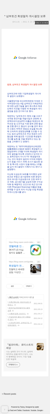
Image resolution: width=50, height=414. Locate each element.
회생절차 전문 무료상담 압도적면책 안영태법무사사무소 (16, 265)
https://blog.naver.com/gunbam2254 (22, 262)
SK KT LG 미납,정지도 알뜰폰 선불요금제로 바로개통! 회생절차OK (17, 251)
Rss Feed (10, 410)
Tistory (22, 407)
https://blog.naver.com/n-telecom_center (21, 242)
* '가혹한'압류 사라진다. (17, 314)
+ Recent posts (9, 394)
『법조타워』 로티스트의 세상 (19, 346)
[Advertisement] (25, 57)
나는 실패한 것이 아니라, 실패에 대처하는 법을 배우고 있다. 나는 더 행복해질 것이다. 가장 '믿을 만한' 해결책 (19, 355)
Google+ (40, 410)
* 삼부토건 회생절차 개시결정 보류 (25, 16)
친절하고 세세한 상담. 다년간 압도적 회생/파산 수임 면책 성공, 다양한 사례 (16, 271)
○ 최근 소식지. (13, 297)
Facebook (26, 410)
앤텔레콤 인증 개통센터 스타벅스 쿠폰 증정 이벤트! (17, 246)
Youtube (33, 410)
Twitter (19, 410)
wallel (37, 407)
